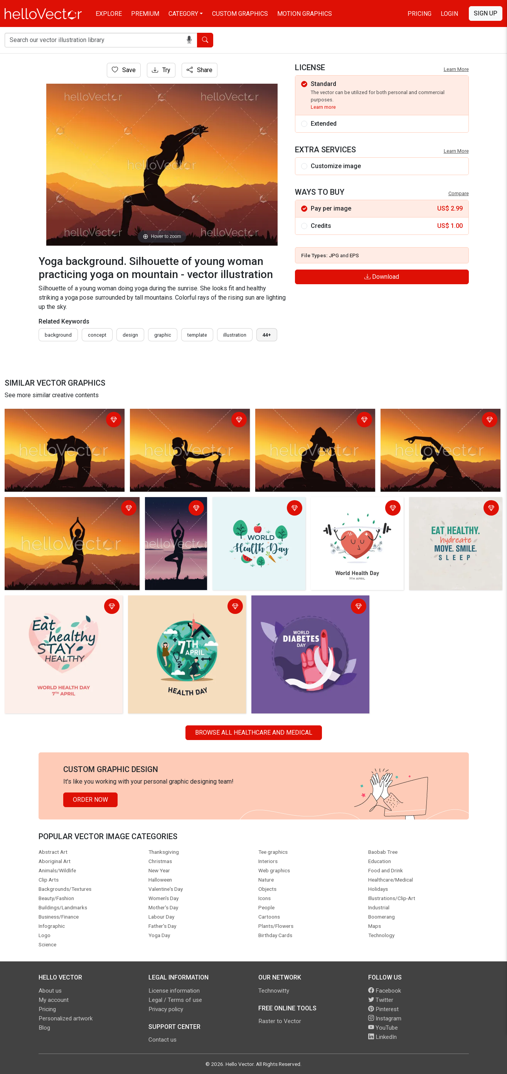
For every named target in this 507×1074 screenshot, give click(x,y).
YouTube (383, 1027)
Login (449, 13)
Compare (458, 193)
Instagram (384, 1018)
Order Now (90, 799)
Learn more (323, 107)
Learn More (456, 69)
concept (97, 335)
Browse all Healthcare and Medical (253, 732)
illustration (234, 335)
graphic (162, 335)
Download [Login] (381, 276)
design (130, 335)
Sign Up (485, 13)
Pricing (419, 13)
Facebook (384, 990)
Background (58, 335)
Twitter (380, 999)
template (197, 335)
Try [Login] (161, 70)
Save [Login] (124, 70)
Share (199, 70)
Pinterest (383, 1009)
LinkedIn (382, 1037)
